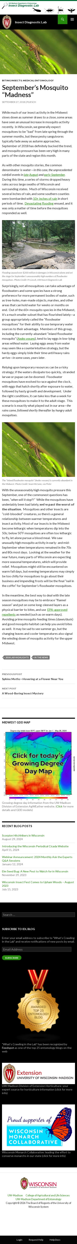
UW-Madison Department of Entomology (38, 1199)
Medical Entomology (38, 80)
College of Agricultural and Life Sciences (48, 1195)
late (26, 174)
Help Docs (55, 1239)
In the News (41, 657)
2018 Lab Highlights (17, 657)
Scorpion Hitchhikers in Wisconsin (23, 835)
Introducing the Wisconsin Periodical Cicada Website (35, 846)
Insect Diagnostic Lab (31, 22)
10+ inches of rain (45, 198)
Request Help (36, 1239)
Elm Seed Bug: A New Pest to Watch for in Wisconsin (35, 871)
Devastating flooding (39, 203)
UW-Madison (15, 1195)
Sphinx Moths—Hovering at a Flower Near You (38, 676)
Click (59, 806)
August (33, 174)
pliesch (31, 101)
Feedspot (8, 1047)
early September (54, 174)
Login (19, 1239)
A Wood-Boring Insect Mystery (38, 690)
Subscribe (11, 957)
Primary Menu (72, 19)
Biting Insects (12, 80)
